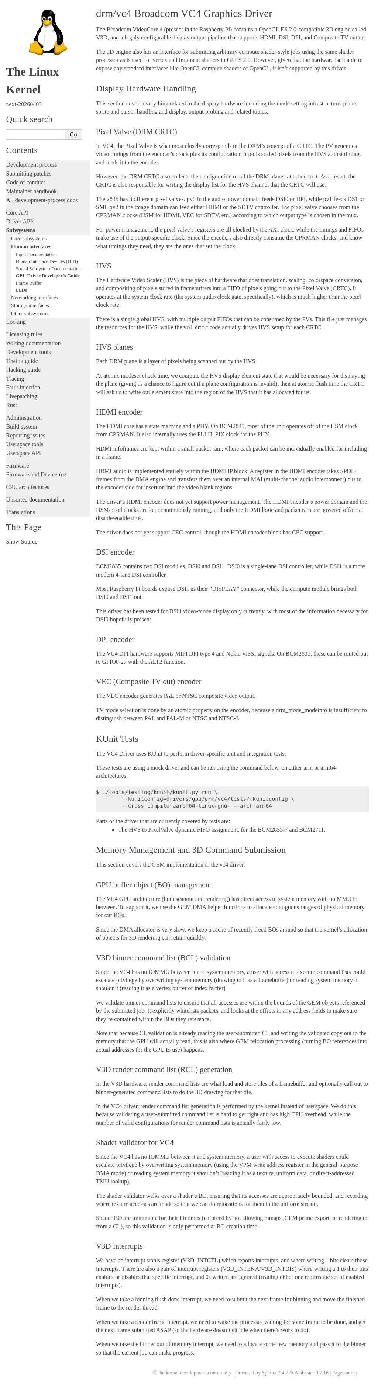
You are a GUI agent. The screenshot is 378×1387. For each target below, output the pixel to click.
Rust (11, 405)
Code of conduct (25, 182)
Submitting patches (28, 173)
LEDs (21, 290)
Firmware (17, 465)
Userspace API (23, 453)
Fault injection (23, 387)
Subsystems (20, 230)
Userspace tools (24, 444)
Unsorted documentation (35, 499)
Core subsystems (29, 239)
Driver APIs (20, 221)
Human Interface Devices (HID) (47, 261)
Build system (21, 426)
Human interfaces (31, 246)
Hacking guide (23, 370)
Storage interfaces (30, 305)
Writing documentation (33, 343)
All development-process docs (42, 200)
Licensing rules (24, 334)
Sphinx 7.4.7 (275, 1373)
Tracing (15, 378)
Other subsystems (29, 313)
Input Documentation (36, 254)
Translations (20, 512)
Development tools (28, 352)
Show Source (21, 541)
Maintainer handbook (31, 191)
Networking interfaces (34, 298)
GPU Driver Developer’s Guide (48, 275)
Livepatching (21, 396)
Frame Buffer (29, 283)
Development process (31, 165)
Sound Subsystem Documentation (48, 268)
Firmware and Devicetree (36, 474)
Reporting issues (25, 435)
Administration (24, 418)
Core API (17, 212)
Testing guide (22, 361)
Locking (15, 322)
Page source (344, 1373)
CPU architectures (27, 487)
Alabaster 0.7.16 (312, 1373)
